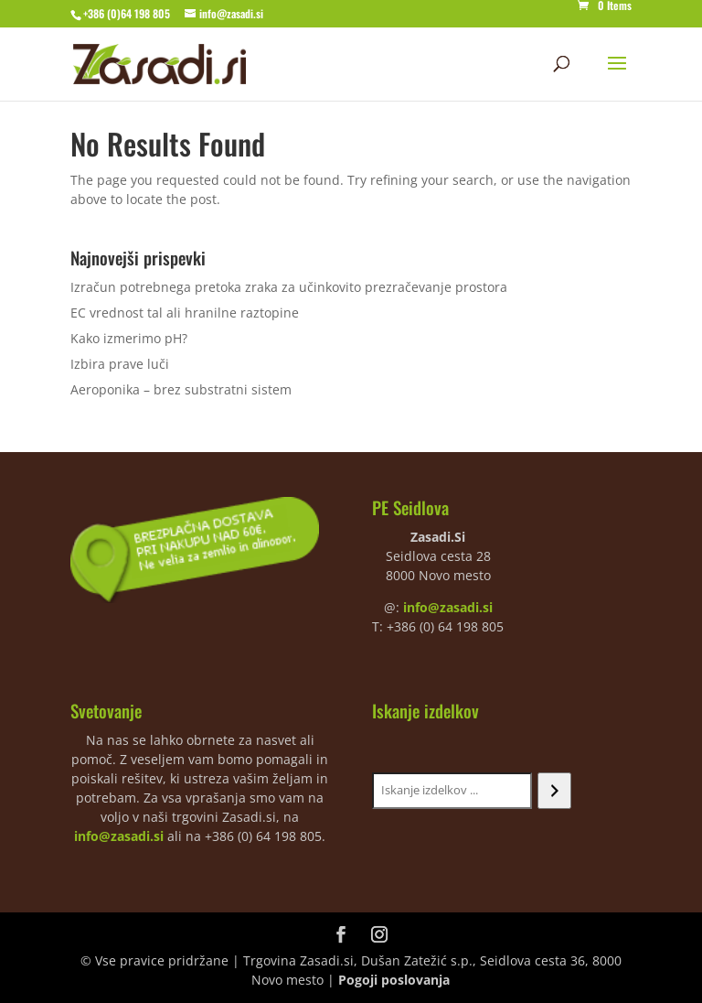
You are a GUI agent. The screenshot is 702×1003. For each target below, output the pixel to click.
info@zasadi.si (448, 607)
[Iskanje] (554, 790)
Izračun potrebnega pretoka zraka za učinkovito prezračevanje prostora (288, 287)
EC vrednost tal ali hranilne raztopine (184, 312)
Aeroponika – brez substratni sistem (181, 389)
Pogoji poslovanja (394, 979)
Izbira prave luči (119, 363)
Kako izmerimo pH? (128, 338)
